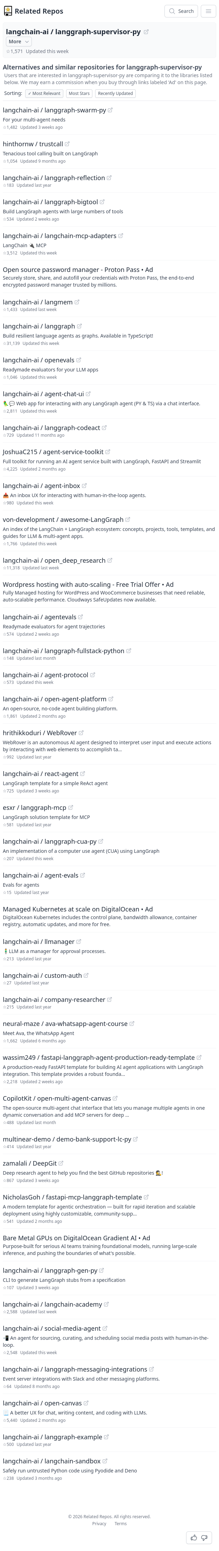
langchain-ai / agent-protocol (46, 675)
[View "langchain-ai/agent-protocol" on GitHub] (93, 675)
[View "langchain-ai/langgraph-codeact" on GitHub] (104, 427)
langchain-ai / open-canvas (42, 1403)
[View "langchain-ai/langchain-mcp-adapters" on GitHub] (120, 235)
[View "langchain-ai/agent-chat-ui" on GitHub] (88, 394)
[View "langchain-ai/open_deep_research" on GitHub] (110, 560)
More (19, 41)
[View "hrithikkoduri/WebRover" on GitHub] (81, 733)
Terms (121, 1524)
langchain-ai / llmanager (39, 941)
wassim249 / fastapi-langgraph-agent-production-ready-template (99, 1057)
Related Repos (39, 11)
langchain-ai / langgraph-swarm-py (54, 110)
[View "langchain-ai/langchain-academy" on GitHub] (106, 1304)
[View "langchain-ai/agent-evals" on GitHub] (82, 875)
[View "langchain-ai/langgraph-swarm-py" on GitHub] (110, 110)
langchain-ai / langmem (38, 302)
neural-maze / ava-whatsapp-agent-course (65, 1023)
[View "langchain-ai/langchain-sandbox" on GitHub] (105, 1461)
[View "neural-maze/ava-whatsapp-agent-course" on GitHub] (132, 1023)
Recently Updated (115, 93)
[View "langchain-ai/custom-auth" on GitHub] (86, 975)
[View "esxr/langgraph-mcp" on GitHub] (70, 807)
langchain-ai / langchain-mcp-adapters (59, 235)
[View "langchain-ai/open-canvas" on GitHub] (86, 1403)
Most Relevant (44, 93)
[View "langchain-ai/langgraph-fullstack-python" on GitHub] (129, 650)
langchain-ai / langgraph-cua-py (50, 841)
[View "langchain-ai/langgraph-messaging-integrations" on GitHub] (151, 1369)
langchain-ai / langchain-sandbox (52, 1461)
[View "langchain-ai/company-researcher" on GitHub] (109, 999)
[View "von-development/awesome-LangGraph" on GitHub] (127, 519)
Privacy (99, 1524)
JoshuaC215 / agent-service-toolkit (53, 452)
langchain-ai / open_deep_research (54, 560)
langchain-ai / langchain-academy (52, 1304)
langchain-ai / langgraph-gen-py (50, 1270)
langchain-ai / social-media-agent (52, 1328)
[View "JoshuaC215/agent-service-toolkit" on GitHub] (108, 452)
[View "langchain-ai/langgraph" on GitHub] (79, 326)
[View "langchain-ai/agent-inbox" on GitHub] (84, 485)
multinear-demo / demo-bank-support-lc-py (67, 1139)
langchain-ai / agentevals (39, 617)
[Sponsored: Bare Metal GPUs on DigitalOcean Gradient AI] (109, 1245)
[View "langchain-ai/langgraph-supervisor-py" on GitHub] (146, 32)
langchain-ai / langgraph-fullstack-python (64, 651)
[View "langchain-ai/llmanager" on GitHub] (79, 941)
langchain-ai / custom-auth (42, 975)
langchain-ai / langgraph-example (52, 1437)
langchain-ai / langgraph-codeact (51, 427)
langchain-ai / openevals (39, 360)
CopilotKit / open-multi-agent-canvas (57, 1098)
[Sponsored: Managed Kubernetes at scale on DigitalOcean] (109, 916)
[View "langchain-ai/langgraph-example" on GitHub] (106, 1437)
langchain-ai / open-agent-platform (55, 699)
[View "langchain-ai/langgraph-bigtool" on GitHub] (102, 202)
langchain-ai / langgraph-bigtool (50, 202)
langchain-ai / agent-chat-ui (43, 394)
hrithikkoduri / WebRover (40, 733)
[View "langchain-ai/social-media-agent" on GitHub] (105, 1328)
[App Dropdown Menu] (208, 11)
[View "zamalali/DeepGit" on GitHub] (61, 1163)
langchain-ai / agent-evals (40, 875)
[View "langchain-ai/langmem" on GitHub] (77, 302)
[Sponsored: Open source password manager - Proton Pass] (109, 276)
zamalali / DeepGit (30, 1163)
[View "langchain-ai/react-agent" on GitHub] (82, 773)
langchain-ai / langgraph (39, 326)
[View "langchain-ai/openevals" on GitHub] (79, 360)
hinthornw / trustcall (33, 144)
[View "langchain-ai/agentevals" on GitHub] (80, 617)
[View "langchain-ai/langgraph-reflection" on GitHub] (109, 177)
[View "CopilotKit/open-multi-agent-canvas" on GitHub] (115, 1098)
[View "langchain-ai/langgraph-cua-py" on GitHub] (101, 841)
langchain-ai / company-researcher (54, 999)
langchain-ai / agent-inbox (41, 485)
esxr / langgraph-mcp (34, 807)
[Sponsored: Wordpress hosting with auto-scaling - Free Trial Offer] (109, 591)
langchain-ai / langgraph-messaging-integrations (75, 1369)
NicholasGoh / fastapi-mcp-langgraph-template (72, 1197)
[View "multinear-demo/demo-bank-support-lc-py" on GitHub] (135, 1139)
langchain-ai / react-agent (40, 773)
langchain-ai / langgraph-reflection (54, 177)
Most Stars (79, 93)
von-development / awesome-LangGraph (63, 519)
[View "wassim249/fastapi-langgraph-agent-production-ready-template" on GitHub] (199, 1057)
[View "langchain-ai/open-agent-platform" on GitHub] (111, 699)
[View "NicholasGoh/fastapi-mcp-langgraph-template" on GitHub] (146, 1197)
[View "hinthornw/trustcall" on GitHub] (67, 144)
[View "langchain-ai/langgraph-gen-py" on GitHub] (101, 1270)
